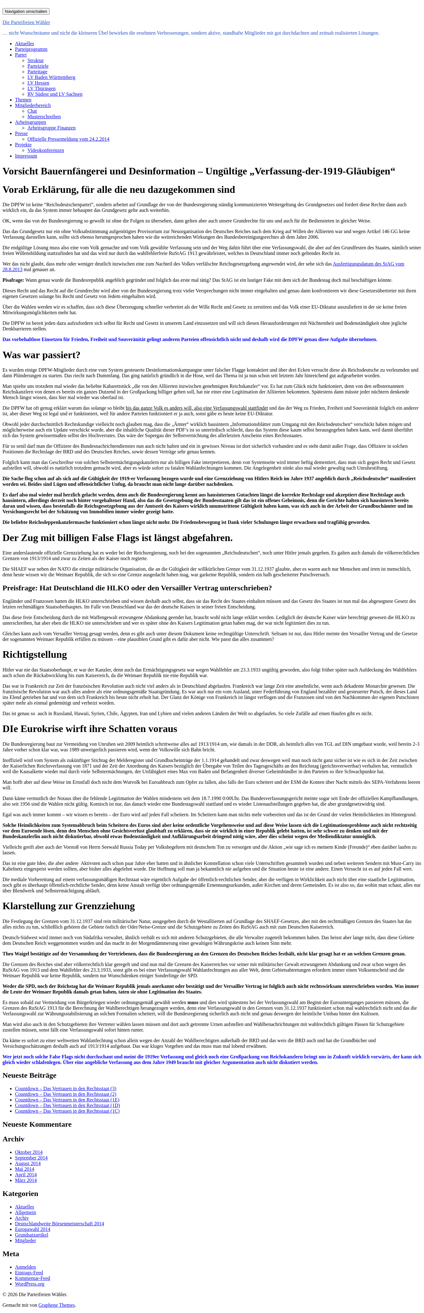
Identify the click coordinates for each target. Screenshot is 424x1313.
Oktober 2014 (28, 1152)
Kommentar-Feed (32, 1278)
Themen (23, 99)
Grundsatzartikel (31, 1234)
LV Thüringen (41, 88)
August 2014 (28, 1163)
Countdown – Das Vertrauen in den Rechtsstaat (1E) (67, 1099)
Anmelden (25, 1267)
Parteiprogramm (31, 49)
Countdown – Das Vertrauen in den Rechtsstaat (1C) (67, 1111)
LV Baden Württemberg (51, 77)
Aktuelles (24, 43)
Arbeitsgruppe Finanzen (51, 127)
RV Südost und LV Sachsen (54, 94)
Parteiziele (38, 66)
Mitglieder (25, 1240)
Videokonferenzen (45, 150)
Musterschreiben (44, 116)
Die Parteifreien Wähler (26, 22)
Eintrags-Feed (29, 1272)
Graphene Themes (56, 1305)
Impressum (26, 156)
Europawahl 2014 (32, 1229)
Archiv (22, 1218)
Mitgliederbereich (33, 105)
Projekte (23, 144)
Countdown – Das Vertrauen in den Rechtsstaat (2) (65, 1094)
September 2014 (31, 1157)
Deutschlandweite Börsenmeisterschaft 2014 (59, 1223)
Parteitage (37, 71)
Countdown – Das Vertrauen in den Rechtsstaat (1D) (67, 1105)
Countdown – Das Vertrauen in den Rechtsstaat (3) (65, 1088)
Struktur (35, 60)
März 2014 (26, 1180)
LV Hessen (38, 82)
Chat (32, 111)
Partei (21, 54)
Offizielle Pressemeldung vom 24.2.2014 (68, 139)
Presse (21, 133)
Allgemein (25, 1212)
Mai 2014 (24, 1169)
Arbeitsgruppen (30, 122)
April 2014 (26, 1174)
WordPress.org (29, 1283)
